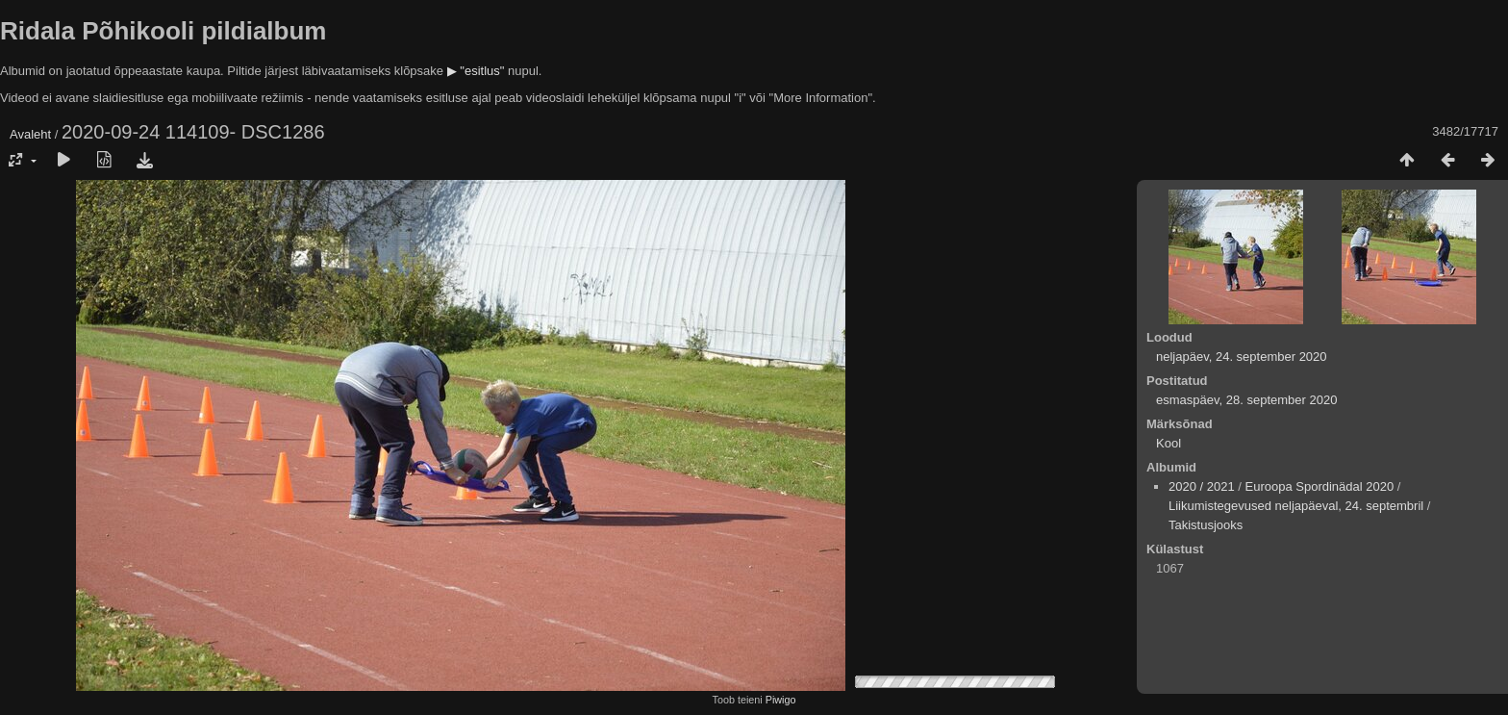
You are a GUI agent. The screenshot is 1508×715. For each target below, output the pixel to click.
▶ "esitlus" (476, 71)
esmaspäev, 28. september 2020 (1246, 400)
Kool (1168, 443)
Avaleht (30, 134)
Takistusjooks (1206, 525)
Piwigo (781, 699)
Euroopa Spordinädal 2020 (1320, 486)
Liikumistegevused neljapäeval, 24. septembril (1296, 505)
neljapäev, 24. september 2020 (1241, 356)
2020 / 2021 (1202, 486)
